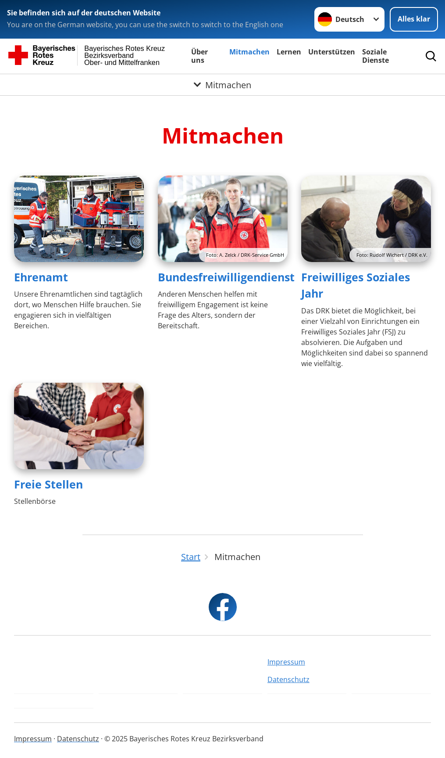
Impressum (286, 662)
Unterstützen (331, 52)
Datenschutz (288, 679)
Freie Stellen (48, 484)
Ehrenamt (41, 276)
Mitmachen (249, 52)
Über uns (199, 56)
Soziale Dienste (375, 56)
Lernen (289, 52)
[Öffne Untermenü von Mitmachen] (222, 84)
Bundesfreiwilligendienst (226, 276)
